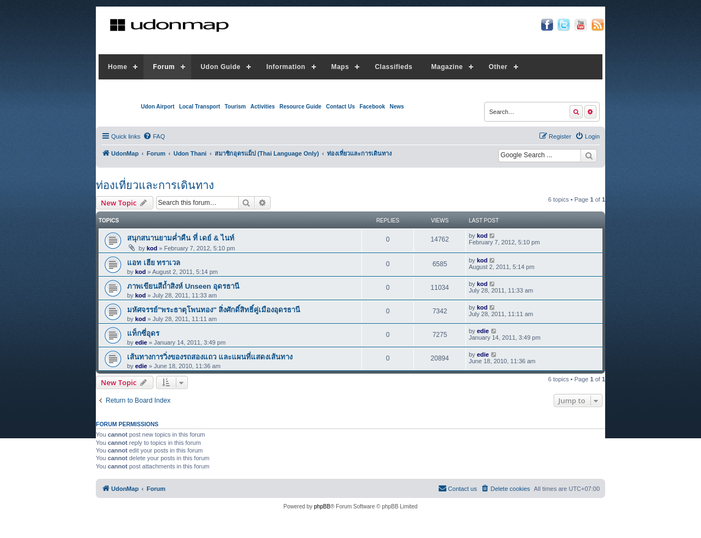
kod (152, 248)
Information (286, 67)
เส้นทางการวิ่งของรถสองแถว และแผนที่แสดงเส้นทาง (209, 357)
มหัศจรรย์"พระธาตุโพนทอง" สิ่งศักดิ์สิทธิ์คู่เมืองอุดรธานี (213, 310)
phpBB (322, 506)
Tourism (235, 107)
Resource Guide (300, 107)
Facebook (372, 107)
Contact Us (340, 107)
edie (141, 342)
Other (498, 67)
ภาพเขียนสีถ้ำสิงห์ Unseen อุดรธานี (183, 286)
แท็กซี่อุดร (143, 333)
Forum (164, 67)
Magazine (447, 67)
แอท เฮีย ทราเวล (153, 263)
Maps (340, 67)
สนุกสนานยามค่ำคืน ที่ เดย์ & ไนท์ (180, 238)
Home (117, 67)
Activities (262, 107)
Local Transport (199, 107)
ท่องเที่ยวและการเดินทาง (155, 185)
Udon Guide (220, 67)
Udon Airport (157, 107)
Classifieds (393, 67)
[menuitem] (154, 136)
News (396, 107)
